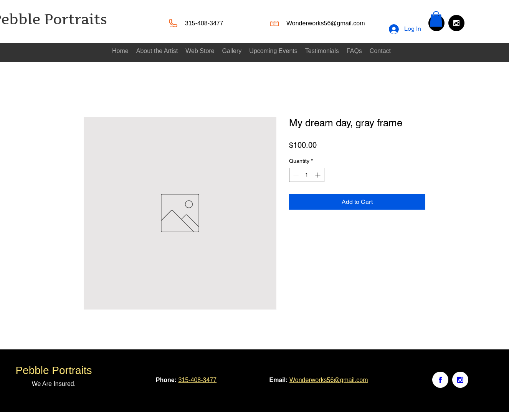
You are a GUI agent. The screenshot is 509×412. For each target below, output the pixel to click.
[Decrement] (295, 175)
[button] (436, 19)
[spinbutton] (307, 175)
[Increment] (318, 175)
